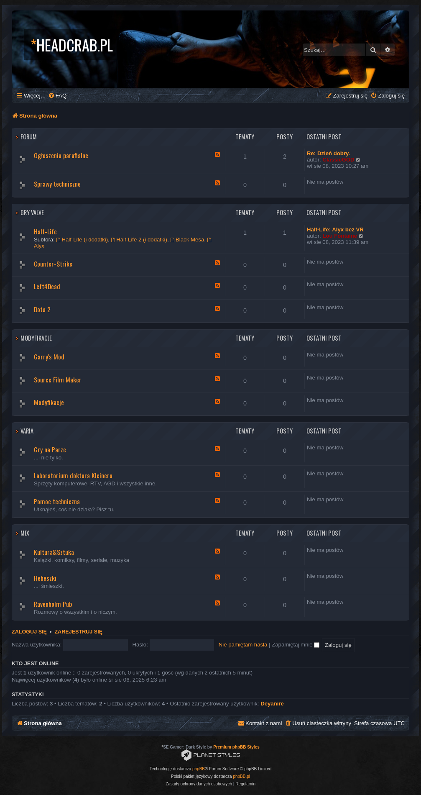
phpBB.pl (241, 776)
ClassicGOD (338, 159)
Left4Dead (47, 286)
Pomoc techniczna (57, 501)
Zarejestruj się (78, 632)
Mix (24, 532)
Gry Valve (32, 212)
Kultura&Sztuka (54, 552)
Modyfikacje (36, 337)
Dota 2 (42, 309)
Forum (28, 136)
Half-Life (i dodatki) (82, 239)
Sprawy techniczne (57, 184)
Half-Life (45, 231)
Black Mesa (187, 239)
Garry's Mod (49, 356)
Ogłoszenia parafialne (61, 155)
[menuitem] (57, 96)
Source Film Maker (58, 379)
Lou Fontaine (339, 236)
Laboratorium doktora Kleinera (73, 475)
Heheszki (45, 578)
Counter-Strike (53, 264)
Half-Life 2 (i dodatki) (139, 239)
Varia (26, 430)
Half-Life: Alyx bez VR (335, 229)
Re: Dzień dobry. (328, 153)
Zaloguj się (29, 632)
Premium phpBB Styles (236, 747)
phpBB (198, 769)
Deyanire (272, 703)
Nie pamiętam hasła (243, 644)
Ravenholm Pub (53, 604)
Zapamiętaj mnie (295, 644)
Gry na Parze (50, 449)
